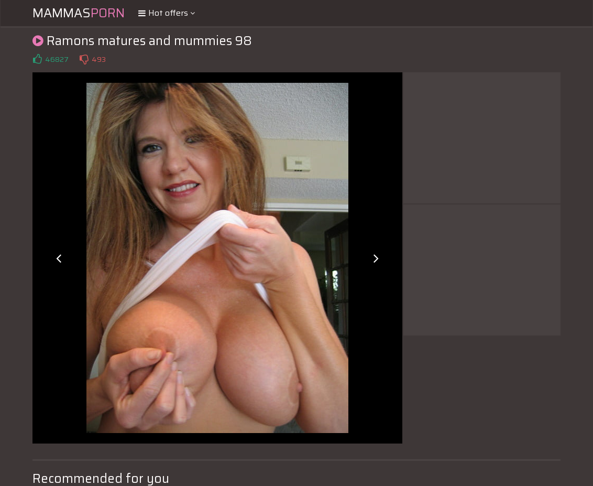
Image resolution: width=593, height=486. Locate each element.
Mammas (78, 13)
